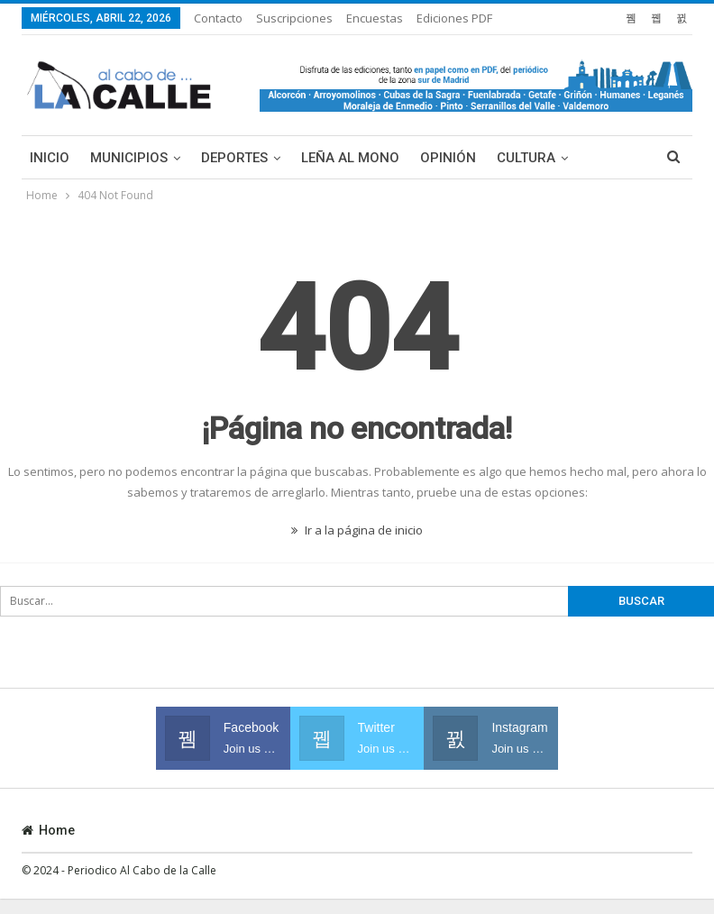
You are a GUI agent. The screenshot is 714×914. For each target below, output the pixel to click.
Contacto (218, 18)
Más (433, 18)
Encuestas (374, 18)
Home (48, 830)
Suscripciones (294, 18)
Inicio (49, 158)
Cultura (526, 158)
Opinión (448, 158)
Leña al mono (350, 158)
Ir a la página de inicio (357, 530)
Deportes (234, 158)
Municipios (129, 158)
